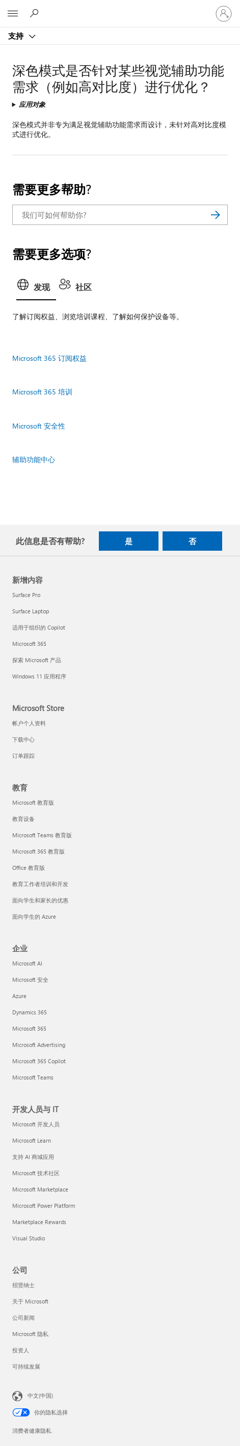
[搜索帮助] (35, 13)
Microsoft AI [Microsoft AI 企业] (27, 963)
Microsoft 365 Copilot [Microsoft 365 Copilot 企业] (39, 1061)
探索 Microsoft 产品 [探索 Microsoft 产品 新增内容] (36, 660)
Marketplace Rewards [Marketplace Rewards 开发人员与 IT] (39, 1222)
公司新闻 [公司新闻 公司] (23, 1317)
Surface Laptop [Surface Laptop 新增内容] (30, 611)
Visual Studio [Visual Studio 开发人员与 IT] (28, 1238)
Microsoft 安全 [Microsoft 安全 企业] (30, 979)
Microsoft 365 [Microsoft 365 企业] (29, 1028)
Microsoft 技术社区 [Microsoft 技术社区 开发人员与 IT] (36, 1173)
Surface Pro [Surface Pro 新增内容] (26, 595)
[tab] (36, 288)
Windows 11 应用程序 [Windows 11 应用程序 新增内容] (39, 676)
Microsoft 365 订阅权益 (49, 358)
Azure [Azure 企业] (19, 996)
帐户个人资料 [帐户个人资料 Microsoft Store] (29, 723)
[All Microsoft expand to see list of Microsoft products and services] (13, 14)
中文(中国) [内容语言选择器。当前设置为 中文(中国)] (40, 1395)
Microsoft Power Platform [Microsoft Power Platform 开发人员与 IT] (43, 1205)
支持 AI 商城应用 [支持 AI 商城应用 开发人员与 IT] (33, 1156)
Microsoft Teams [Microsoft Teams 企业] (33, 1077)
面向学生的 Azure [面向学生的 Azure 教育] (34, 916)
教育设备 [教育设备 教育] (23, 819)
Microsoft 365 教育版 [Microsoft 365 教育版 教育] (38, 851)
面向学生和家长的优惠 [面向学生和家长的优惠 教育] (40, 900)
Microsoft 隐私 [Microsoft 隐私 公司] (30, 1334)
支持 (16, 36)
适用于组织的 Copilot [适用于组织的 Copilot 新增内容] (38, 627)
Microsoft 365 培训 (42, 391)
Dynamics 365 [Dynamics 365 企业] (29, 1012)
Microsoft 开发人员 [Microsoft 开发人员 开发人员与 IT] (36, 1124)
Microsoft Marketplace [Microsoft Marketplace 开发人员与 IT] (40, 1189)
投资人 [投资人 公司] (20, 1350)
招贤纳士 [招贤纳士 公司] (23, 1285)
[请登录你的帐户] (223, 14)
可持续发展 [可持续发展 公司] (26, 1366)
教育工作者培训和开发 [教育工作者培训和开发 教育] (40, 884)
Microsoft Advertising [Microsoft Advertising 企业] (38, 1044)
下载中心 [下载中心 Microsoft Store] (23, 739)
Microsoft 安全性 (38, 426)
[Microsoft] (119, 8)
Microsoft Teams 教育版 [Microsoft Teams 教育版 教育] (42, 835)
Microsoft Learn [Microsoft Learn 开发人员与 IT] (31, 1140)
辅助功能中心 (33, 459)
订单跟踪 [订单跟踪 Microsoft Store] (23, 755)
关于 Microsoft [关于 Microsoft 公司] (30, 1301)
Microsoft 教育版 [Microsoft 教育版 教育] (33, 802)
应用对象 (32, 104)
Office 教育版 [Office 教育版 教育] (28, 867)
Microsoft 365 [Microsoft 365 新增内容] (29, 643)
